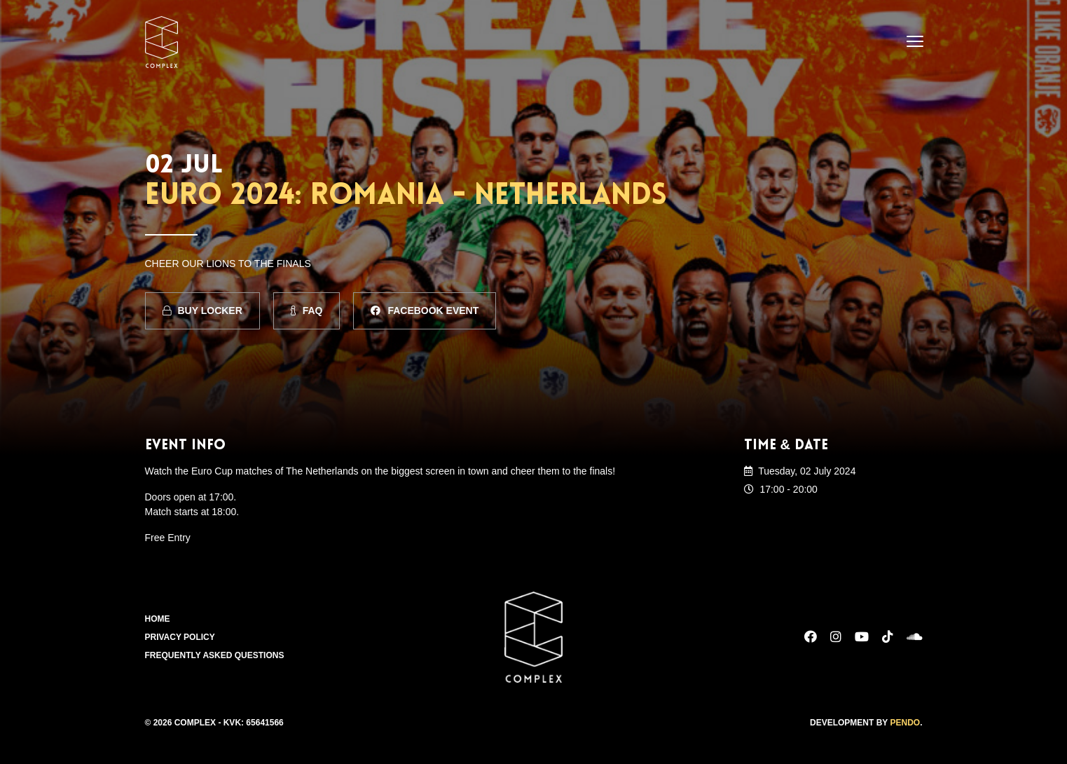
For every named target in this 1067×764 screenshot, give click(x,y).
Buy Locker (202, 310)
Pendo (905, 723)
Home (157, 619)
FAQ (307, 310)
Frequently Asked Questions (214, 655)
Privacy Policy (180, 637)
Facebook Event (425, 310)
